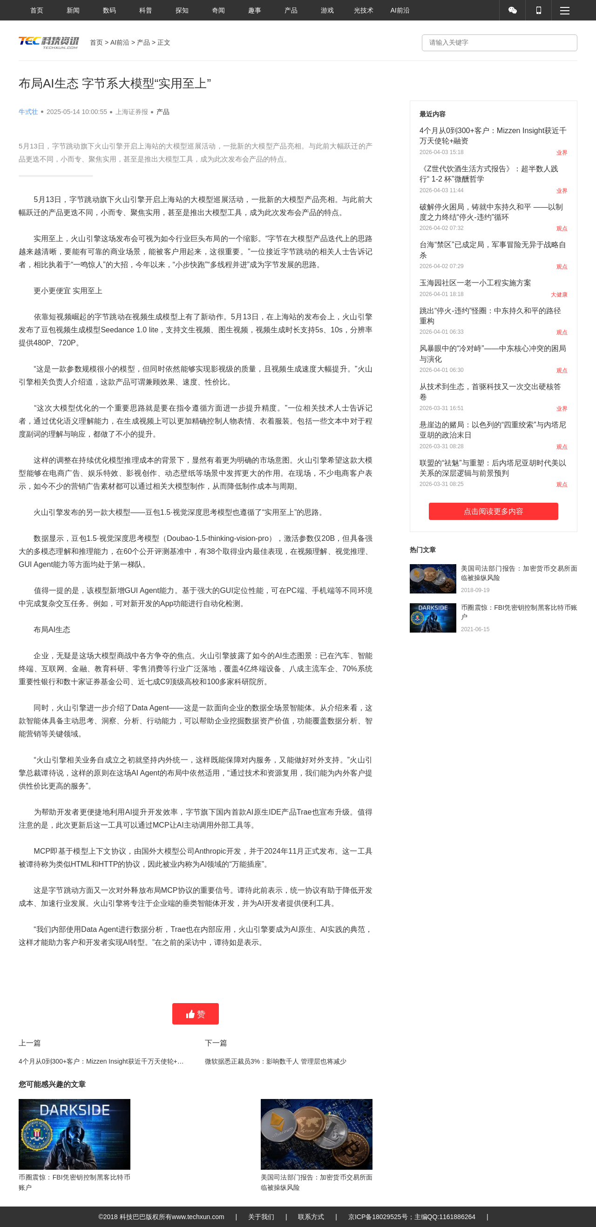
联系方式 (311, 1216)
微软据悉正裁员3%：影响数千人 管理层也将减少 (275, 1061)
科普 (145, 10)
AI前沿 (399, 10)
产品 (291, 10)
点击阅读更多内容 (493, 511)
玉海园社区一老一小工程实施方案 (475, 283)
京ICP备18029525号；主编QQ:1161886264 (411, 1216)
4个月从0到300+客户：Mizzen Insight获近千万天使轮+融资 (102, 1061)
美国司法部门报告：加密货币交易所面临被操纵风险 (519, 573)
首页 (36, 10)
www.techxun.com (198, 1216)
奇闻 (218, 10)
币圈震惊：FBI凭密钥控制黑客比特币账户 (519, 612)
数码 (109, 10)
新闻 (73, 10)
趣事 (254, 10)
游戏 (327, 10)
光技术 (363, 10)
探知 (182, 10)
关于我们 (261, 1216)
